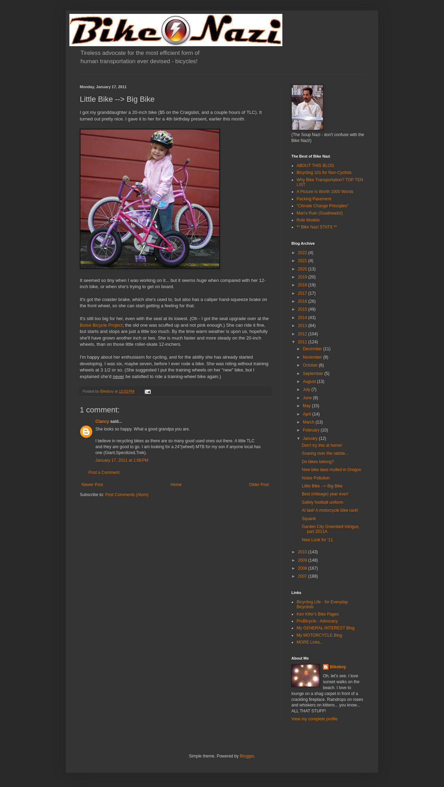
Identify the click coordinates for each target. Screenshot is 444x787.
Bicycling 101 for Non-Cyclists (324, 172)
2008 (303, 568)
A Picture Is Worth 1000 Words (325, 191)
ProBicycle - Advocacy (317, 621)
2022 (303, 252)
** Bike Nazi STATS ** (317, 227)
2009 (303, 560)
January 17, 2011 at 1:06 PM (121, 460)
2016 (303, 301)
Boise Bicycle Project (101, 325)
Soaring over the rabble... (325, 453)
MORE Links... (310, 642)
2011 (303, 342)
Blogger (247, 756)
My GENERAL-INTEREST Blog (326, 628)
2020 (303, 269)
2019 (303, 277)
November (313, 357)
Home (176, 484)
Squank (309, 518)
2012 (303, 334)
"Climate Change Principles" (323, 205)
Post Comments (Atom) (126, 494)
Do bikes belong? (318, 461)
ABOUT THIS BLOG (315, 165)
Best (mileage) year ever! (325, 494)
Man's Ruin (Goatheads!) (320, 213)
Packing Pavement (314, 198)
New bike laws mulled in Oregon (331, 469)
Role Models (308, 220)
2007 (303, 576)
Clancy (102, 421)
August (310, 381)
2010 (303, 552)
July (307, 389)
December (313, 348)
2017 (303, 293)
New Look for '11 (317, 539)
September (313, 373)
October (311, 365)
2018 (303, 285)
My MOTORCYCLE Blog (319, 635)
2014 (303, 317)
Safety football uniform (322, 502)
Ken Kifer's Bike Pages (318, 614)
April (307, 414)
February (312, 430)
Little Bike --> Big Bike (322, 486)
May (307, 405)
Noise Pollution (316, 478)
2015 (303, 309)
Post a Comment (103, 472)
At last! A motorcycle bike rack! (330, 510)
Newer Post (92, 484)
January (311, 438)
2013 (303, 325)
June (308, 397)
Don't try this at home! (322, 445)
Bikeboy (338, 666)
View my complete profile (314, 719)
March (309, 422)
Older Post (259, 484)
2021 (303, 260)
